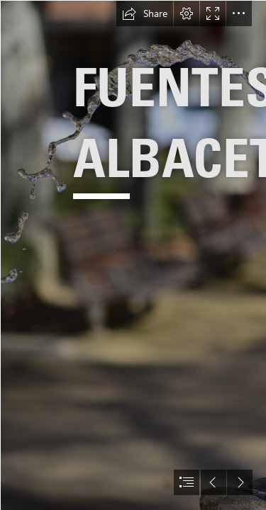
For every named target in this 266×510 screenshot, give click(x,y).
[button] (144, 13)
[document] (133, 255)
